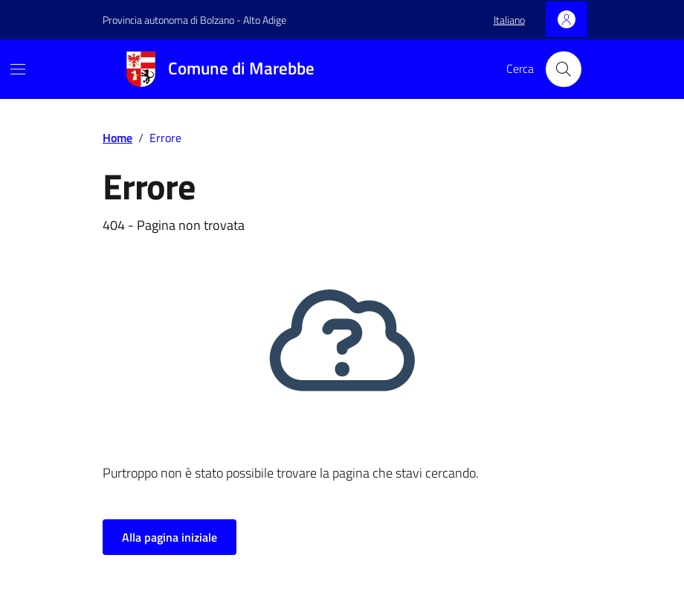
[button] (509, 20)
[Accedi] (566, 19)
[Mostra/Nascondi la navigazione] (18, 69)
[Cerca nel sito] (563, 69)
